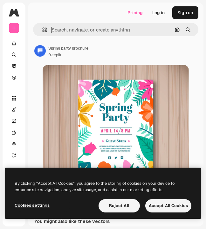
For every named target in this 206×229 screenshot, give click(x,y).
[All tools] (14, 98)
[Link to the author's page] (40, 51)
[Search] (14, 55)
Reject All (119, 205)
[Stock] (14, 66)
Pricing (135, 13)
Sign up (185, 13)
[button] (42, 29)
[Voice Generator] (17, 144)
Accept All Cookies (168, 205)
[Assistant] (17, 155)
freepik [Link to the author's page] (54, 55)
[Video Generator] (17, 133)
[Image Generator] (17, 121)
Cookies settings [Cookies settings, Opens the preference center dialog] (32, 205)
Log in (158, 13)
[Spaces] (17, 110)
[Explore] (14, 78)
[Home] (14, 43)
